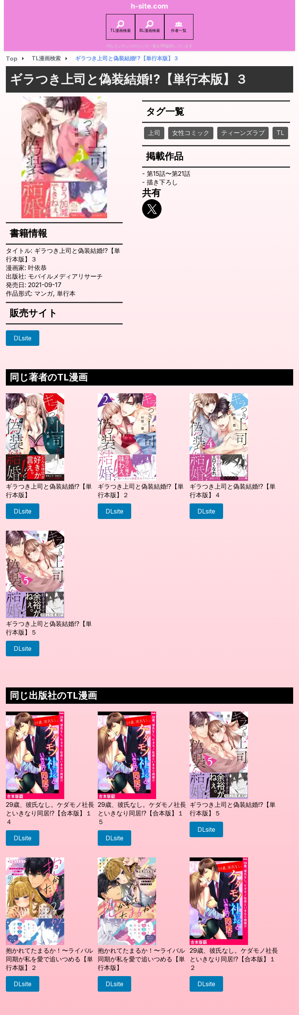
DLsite (23, 338)
